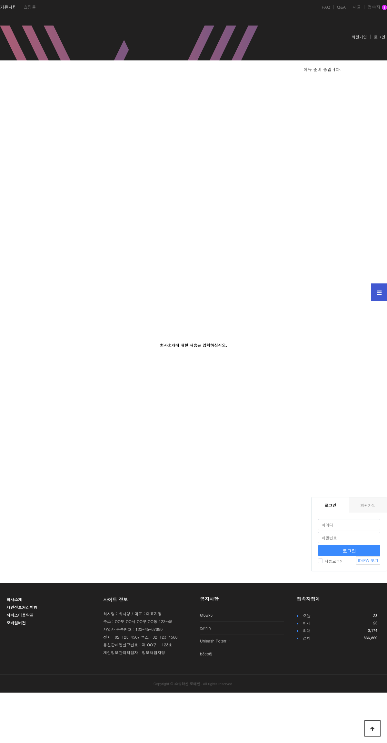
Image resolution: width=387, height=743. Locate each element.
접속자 (377, 7)
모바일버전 (16, 622)
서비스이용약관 (20, 615)
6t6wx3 (206, 615)
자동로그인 (331, 561)
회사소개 (14, 599)
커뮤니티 (8, 7)
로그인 (379, 36)
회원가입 (359, 36)
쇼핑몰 (30, 7)
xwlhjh (205, 628)
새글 (356, 7)
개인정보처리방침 (21, 607)
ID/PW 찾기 (368, 560)
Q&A (341, 7)
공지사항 (209, 599)
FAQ (326, 7)
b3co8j (206, 653)
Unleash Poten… (215, 640)
